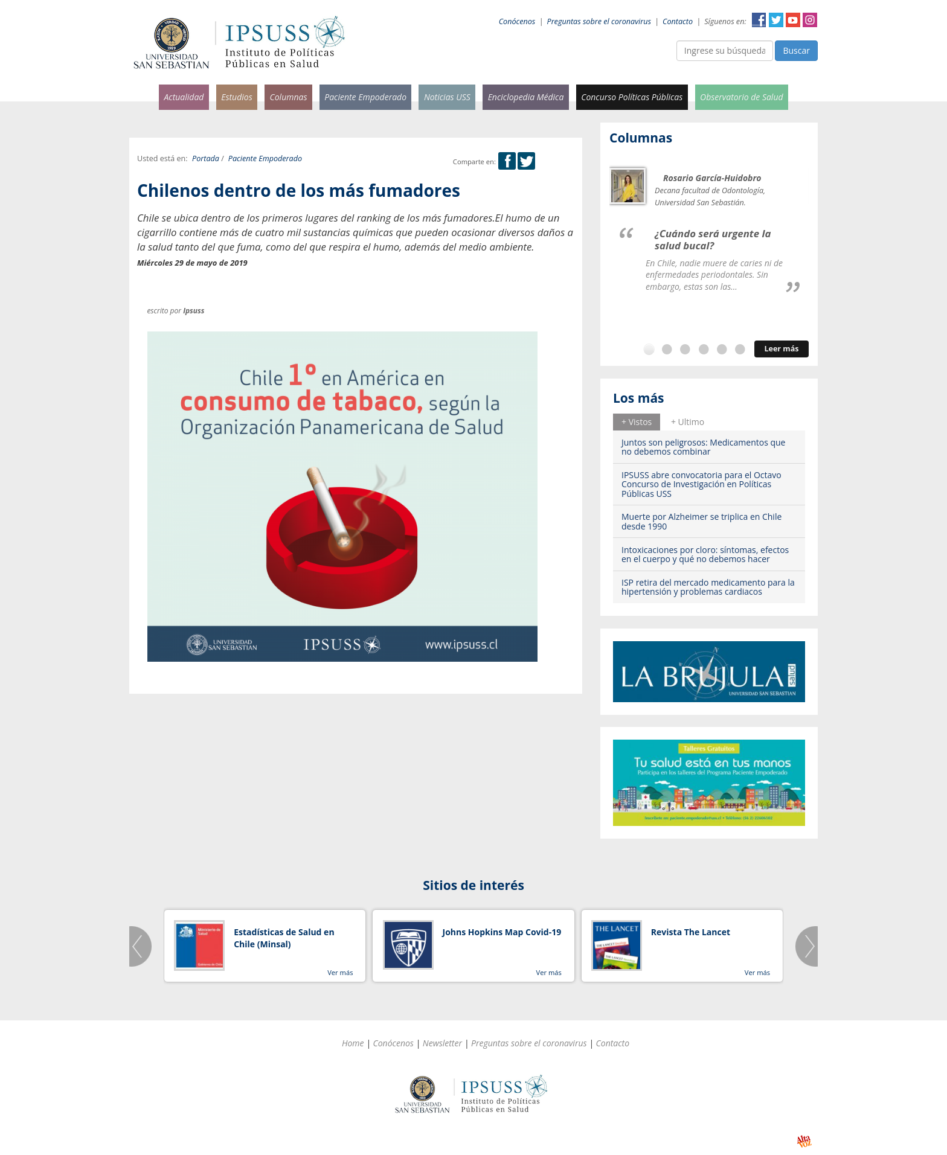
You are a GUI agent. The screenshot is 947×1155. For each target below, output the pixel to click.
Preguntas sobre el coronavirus (599, 21)
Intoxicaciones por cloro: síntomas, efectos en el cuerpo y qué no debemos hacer (705, 554)
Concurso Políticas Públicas (631, 97)
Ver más (340, 972)
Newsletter (442, 1043)
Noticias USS (447, 97)
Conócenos (517, 21)
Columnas (288, 97)
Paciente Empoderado (365, 97)
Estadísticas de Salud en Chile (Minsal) (284, 938)
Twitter (776, 20)
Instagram (810, 20)
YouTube (793, 20)
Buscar (796, 50)
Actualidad (184, 97)
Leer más (781, 349)
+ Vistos (636, 421)
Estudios (236, 97)
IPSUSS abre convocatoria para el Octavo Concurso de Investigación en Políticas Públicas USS (701, 484)
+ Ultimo (687, 421)
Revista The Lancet (690, 932)
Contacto (678, 21)
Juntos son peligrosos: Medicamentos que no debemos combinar (703, 447)
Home (353, 1043)
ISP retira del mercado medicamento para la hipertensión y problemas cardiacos (708, 587)
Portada (205, 158)
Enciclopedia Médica (526, 97)
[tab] (636, 422)
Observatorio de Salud (741, 97)
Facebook (759, 20)
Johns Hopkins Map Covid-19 (502, 932)
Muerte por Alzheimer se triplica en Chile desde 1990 (701, 521)
